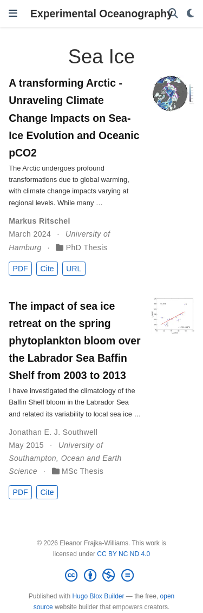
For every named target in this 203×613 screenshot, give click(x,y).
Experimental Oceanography (101, 13)
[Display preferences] (190, 14)
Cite (47, 268)
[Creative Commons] (101, 576)
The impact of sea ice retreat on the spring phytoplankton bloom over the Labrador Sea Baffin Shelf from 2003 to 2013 (74, 340)
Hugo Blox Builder (98, 596)
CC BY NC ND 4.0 (123, 554)
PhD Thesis (86, 247)
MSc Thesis (82, 471)
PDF (20, 268)
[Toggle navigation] (13, 13)
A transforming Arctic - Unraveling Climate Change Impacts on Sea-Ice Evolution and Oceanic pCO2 (74, 117)
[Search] (173, 14)
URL (73, 268)
